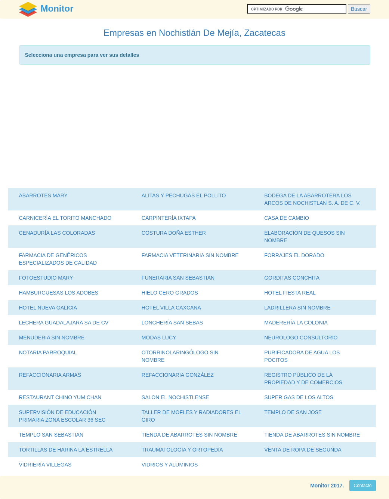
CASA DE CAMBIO (286, 218)
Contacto (362, 485)
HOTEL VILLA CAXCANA (171, 308)
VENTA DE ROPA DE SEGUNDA (302, 450)
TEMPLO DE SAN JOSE (293, 412)
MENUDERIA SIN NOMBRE (52, 338)
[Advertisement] (195, 128)
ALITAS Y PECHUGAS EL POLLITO (184, 195)
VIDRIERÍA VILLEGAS (45, 465)
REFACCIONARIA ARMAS (50, 375)
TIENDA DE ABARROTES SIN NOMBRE (189, 435)
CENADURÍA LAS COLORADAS (57, 233)
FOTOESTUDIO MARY (46, 278)
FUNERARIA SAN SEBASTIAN (178, 278)
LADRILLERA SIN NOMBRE (297, 308)
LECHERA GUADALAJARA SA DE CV (64, 323)
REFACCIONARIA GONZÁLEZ (178, 375)
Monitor (319, 486)
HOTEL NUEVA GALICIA (48, 308)
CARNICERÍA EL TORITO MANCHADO (65, 218)
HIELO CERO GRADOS (170, 293)
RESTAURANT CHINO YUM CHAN (60, 397)
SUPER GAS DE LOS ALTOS (298, 397)
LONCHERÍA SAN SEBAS (172, 323)
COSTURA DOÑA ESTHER (174, 233)
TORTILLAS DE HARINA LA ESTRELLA (66, 450)
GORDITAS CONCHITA (291, 278)
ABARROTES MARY (43, 195)
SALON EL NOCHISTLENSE (175, 397)
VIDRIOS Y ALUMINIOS (170, 465)
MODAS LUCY (159, 338)
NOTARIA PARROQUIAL (48, 352)
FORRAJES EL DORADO (294, 255)
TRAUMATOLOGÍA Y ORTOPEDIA (182, 450)
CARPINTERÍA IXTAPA (169, 218)
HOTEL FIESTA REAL (290, 293)
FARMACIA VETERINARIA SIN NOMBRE (190, 255)
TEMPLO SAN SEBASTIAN (51, 435)
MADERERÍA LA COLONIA (296, 323)
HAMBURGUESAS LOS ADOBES (58, 293)
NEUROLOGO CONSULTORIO (300, 338)
